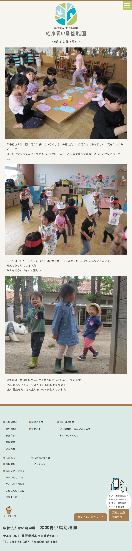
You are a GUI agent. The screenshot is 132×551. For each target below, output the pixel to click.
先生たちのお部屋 (15, 491)
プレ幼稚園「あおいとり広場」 (76, 429)
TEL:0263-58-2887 (16, 541)
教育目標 (10, 435)
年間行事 (36, 429)
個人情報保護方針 (40, 458)
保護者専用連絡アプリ (118, 515)
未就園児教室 (67, 422)
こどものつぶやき (15, 484)
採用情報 (10, 464)
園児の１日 (37, 422)
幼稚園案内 (11, 422)
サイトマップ (38, 464)
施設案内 (10, 442)
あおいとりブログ (15, 471)
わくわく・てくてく (70, 435)
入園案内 (10, 458)
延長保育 (10, 449)
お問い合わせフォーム (90, 517)
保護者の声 (11, 497)
